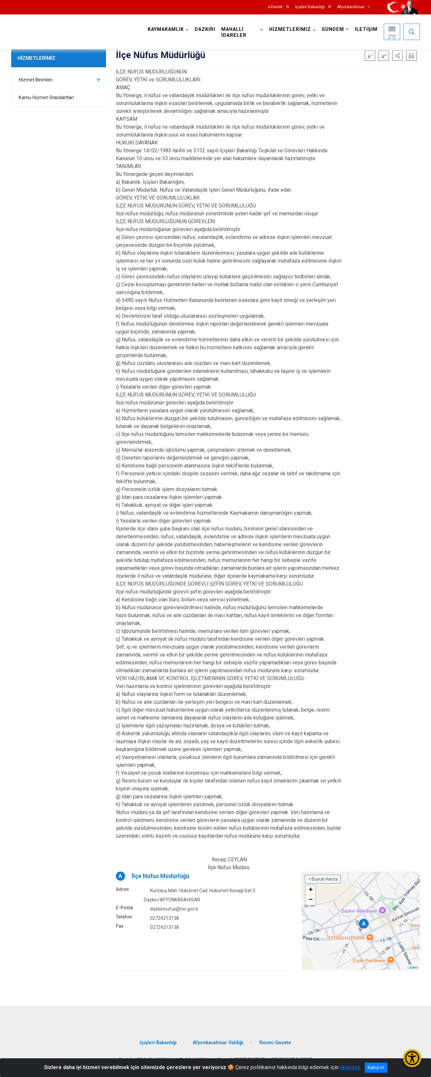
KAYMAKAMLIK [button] (166, 29)
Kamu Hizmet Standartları (46, 97)
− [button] (311, 900)
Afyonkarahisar (351, 7)
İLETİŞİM (366, 29)
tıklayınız (350, 1067)
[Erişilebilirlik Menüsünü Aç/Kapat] (412, 1058)
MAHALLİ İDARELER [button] (234, 32)
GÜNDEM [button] (333, 29)
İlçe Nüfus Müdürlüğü (160, 875)
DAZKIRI (205, 29)
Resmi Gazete (275, 1042)
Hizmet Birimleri (36, 80)
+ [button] (311, 890)
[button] (397, 55)
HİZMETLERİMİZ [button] (290, 29)
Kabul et (376, 1067)
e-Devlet (275, 7)
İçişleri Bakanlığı (310, 7)
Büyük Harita (325, 879)
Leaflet (412, 967)
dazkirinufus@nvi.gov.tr (174, 909)
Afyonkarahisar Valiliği (218, 1042)
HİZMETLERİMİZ (36, 58)
